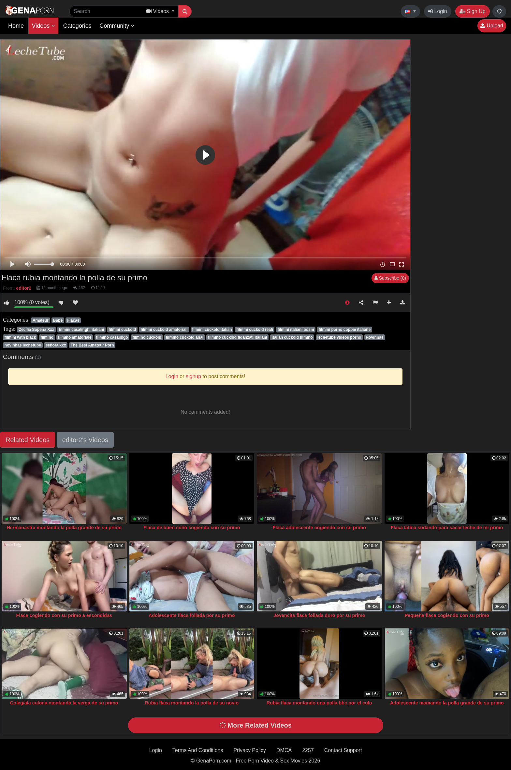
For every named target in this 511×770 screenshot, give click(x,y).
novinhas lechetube (23, 345)
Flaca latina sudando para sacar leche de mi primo (447, 527)
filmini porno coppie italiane (345, 329)
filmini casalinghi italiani (81, 329)
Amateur (41, 320)
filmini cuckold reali (255, 329)
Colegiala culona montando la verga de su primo (64, 702)
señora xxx (56, 345)
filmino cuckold (147, 337)
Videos (43, 26)
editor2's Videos (85, 439)
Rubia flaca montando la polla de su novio (192, 702)
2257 (308, 750)
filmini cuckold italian (212, 329)
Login (437, 11)
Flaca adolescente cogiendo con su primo (319, 527)
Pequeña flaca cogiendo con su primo (447, 615)
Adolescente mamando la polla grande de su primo (447, 702)
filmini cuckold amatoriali (163, 329)
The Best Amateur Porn (92, 345)
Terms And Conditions (197, 750)
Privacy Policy (249, 750)
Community (117, 26)
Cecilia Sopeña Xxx (36, 329)
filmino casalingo (112, 337)
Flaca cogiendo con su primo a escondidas (64, 615)
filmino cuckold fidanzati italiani (237, 337)
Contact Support (343, 750)
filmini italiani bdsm (296, 329)
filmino (47, 337)
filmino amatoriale (75, 337)
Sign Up (472, 11)
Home (16, 26)
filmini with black (20, 337)
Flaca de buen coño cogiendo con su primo (191, 527)
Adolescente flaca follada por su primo (192, 615)
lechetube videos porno (339, 337)
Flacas (73, 320)
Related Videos (28, 439)
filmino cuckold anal (184, 337)
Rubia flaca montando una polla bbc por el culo (319, 702)
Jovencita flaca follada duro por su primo (319, 615)
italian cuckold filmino (292, 337)
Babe (58, 320)
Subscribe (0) (390, 278)
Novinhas (374, 337)
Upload (491, 25)
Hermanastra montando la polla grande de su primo (64, 527)
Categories (77, 26)
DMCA (284, 750)
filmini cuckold (122, 329)
